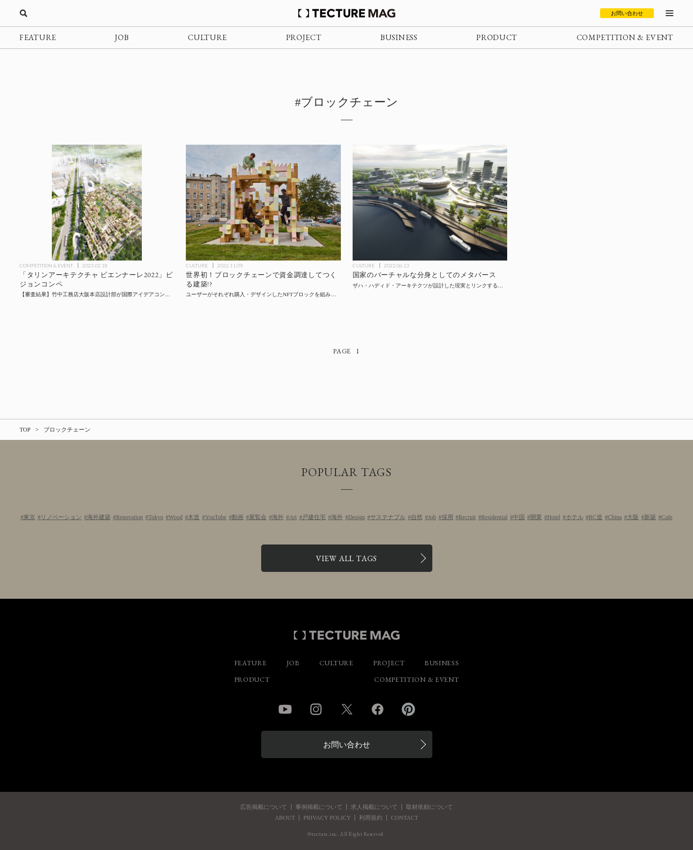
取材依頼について (429, 807)
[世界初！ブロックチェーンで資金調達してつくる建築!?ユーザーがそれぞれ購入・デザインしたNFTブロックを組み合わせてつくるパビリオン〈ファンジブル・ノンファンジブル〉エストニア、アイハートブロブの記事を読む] (263, 203)
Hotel (553, 517)
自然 (417, 517)
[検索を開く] (23, 13)
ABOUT (285, 818)
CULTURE (207, 37)
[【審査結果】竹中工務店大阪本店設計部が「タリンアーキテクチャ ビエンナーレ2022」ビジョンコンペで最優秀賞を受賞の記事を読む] (97, 203)
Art (293, 517)
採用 (447, 517)
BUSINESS (399, 37)
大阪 (633, 517)
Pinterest (408, 709)
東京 (29, 517)
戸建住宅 (314, 517)
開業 (536, 517)
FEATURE (38, 37)
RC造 (596, 517)
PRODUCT (496, 37)
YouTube (215, 517)
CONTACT (404, 818)
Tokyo (155, 517)
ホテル (574, 517)
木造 (194, 517)
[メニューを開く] (669, 13)
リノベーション (61, 517)
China (615, 517)
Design (356, 517)
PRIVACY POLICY (327, 818)
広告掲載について (263, 807)
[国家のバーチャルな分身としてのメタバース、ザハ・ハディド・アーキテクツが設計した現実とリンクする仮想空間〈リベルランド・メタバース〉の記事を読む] (430, 203)
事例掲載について (318, 807)
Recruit (467, 517)
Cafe (666, 517)
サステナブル (387, 517)
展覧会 (258, 517)
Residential (494, 517)
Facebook (377, 709)
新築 (650, 517)
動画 (238, 517)
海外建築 (99, 517)
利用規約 (370, 818)
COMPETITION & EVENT (625, 37)
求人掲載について (374, 807)
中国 (519, 517)
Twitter (347, 709)
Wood (175, 517)
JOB (122, 37)
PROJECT (304, 37)
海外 (278, 517)
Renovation (129, 517)
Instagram (316, 709)
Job (432, 517)
